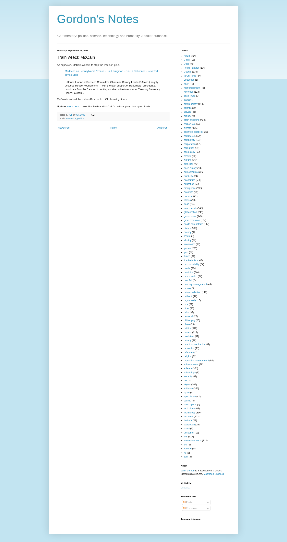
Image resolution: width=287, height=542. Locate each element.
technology (189, 412)
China (187, 59)
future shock (190, 208)
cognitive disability (193, 132)
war (186, 436)
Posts (187, 502)
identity (187, 240)
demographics (191, 172)
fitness (187, 200)
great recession (192, 220)
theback (188, 420)
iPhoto (187, 236)
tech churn (189, 408)
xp (185, 452)
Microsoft (189, 91)
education (189, 184)
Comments (190, 508)
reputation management (196, 360)
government (190, 216)
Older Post (162, 127)
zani (186, 456)
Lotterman (189, 79)
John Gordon (188, 470)
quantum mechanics (194, 344)
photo (187, 324)
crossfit (187, 156)
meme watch (190, 276)
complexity (189, 140)
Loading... (186, 487)
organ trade (190, 300)
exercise (188, 196)
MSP (186, 84)
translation (189, 424)
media (187, 268)
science (188, 368)
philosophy (189, 320)
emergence (190, 188)
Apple (187, 55)
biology (187, 116)
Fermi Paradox (191, 67)
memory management (195, 284)
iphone (187, 248)
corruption (189, 148)
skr (185, 380)
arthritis (188, 108)
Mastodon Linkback (213, 474)
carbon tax (189, 124)
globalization (190, 212)
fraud (186, 204)
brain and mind (191, 120)
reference (189, 352)
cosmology (189, 152)
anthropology (190, 104)
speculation (190, 396)
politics (80, 118)
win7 (186, 444)
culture (187, 160)
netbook (188, 296)
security (188, 376)
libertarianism (191, 260)
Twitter (187, 99)
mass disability (191, 264)
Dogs (186, 64)
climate (187, 128)
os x (186, 304)
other (186, 308)
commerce (189, 136)
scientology (190, 372)
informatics (189, 244)
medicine (188, 272)
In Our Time (190, 76)
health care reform (193, 224)
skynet (187, 384)
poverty (188, 332)
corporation (190, 144)
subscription (190, 404)
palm (186, 312)
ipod (186, 252)
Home (113, 127)
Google (188, 71)
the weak (188, 416)
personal (188, 316)
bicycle (187, 111)
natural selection (192, 292)
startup (187, 400)
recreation (189, 348)
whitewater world (192, 440)
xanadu (188, 448)
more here (73, 106)
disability (188, 176)
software (188, 388)
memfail (188, 280)
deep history (190, 168)
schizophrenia (191, 364)
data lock (188, 164)
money (187, 288)
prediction (189, 336)
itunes (187, 256)
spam (187, 392)
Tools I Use (190, 96)
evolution (188, 192)
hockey (187, 232)
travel (187, 428)
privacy (187, 340)
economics (71, 118)
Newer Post (64, 127)
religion (188, 356)
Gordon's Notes (98, 19)
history (187, 228)
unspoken (189, 432)
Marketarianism (192, 87)
